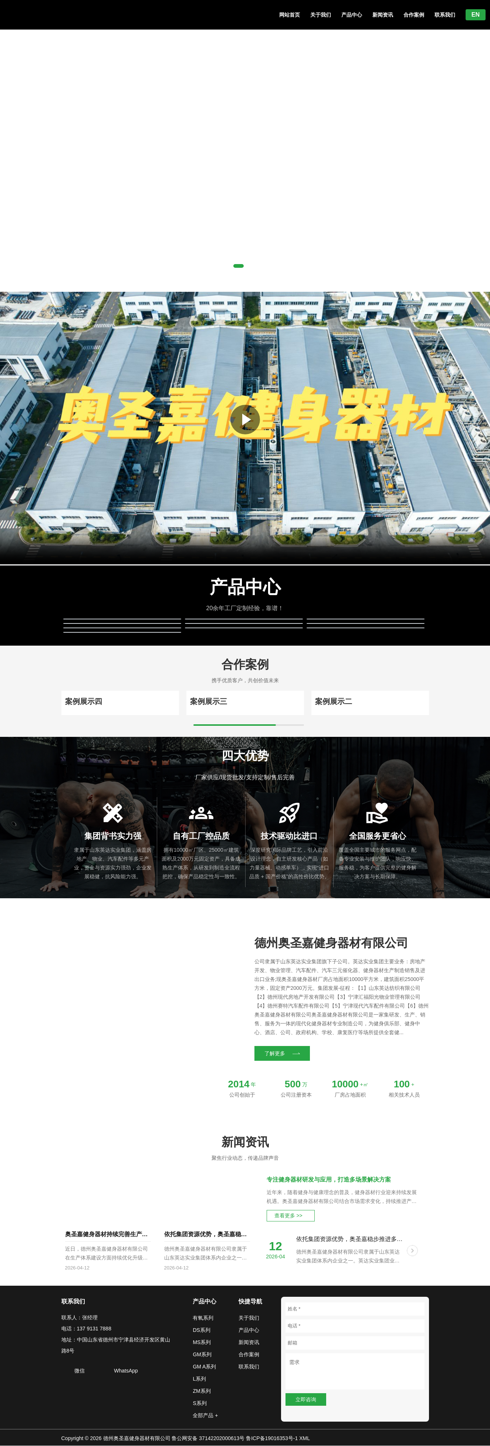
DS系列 (201, 1330)
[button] (238, 266)
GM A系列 (204, 1367)
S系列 (199, 1403)
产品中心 (351, 15)
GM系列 (202, 1355)
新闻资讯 (382, 15)
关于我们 (320, 15)
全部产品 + (205, 1416)
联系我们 (445, 15)
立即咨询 (305, 1400)
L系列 (199, 1379)
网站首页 (289, 15)
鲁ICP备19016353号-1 (272, 1439)
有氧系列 (203, 1318)
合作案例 (413, 15)
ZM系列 (201, 1391)
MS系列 (202, 1343)
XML (304, 1439)
